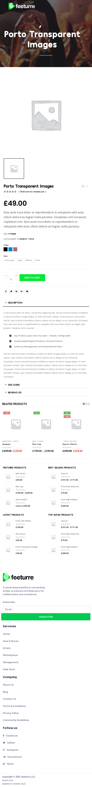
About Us (8, 684)
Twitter (11, 291)
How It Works (11, 641)
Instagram (10, 749)
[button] (83, 404)
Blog (5, 691)
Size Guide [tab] (14, 384)
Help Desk (9, 669)
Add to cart (32, 277)
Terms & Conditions (14, 706)
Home (6, 634)
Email (27, 291)
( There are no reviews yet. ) (32, 191)
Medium (28, 260)
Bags (34, 441)
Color (6, 245)
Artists (7, 648)
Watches (73, 441)
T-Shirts (22, 238)
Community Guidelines (16, 720)
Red (15, 249)
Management (10, 662)
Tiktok (8, 763)
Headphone (6, 441)
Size (6, 256)
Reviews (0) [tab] (14, 392)
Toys (31, 238)
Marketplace (10, 655)
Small (37, 260)
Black (6, 249)
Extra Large (9, 260)
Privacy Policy (11, 713)
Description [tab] (15, 302)
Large (19, 260)
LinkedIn (16, 291)
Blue (10, 249)
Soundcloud (12, 756)
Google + (22, 291)
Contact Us (9, 698)
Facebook (6, 291)
